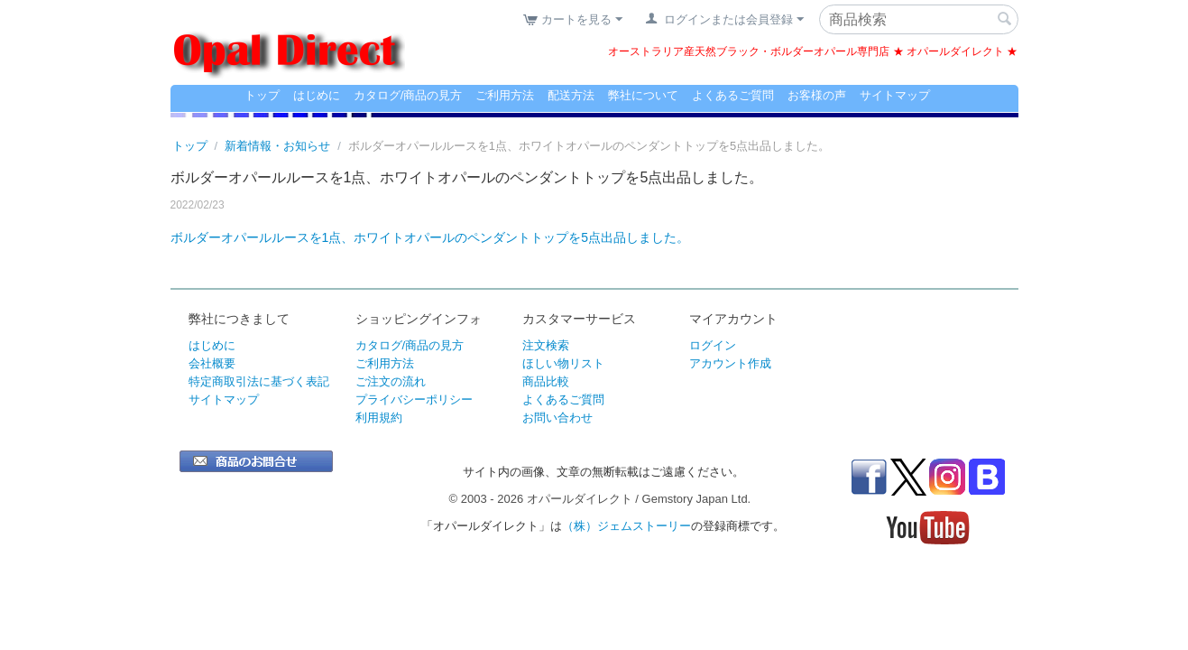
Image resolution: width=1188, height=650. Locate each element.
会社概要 (212, 363)
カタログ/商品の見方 (408, 95)
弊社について (643, 95)
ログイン (712, 345)
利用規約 (378, 417)
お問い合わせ (557, 417)
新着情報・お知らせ (277, 146)
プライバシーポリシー (414, 399)
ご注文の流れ (390, 381)
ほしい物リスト (563, 363)
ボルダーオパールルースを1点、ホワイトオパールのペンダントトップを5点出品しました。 (430, 237)
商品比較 (545, 381)
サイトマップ (895, 95)
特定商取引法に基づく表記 (259, 381)
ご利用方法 (504, 95)
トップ (262, 95)
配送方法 (571, 95)
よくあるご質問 (733, 95)
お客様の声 (816, 95)
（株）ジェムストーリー (626, 526)
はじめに (316, 95)
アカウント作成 (730, 363)
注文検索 (545, 345)
